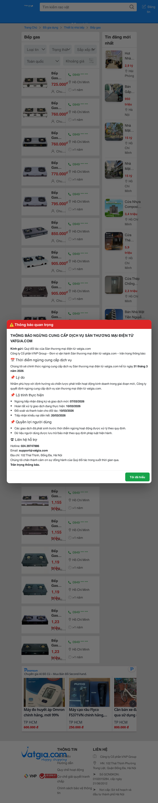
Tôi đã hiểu (137, 477)
